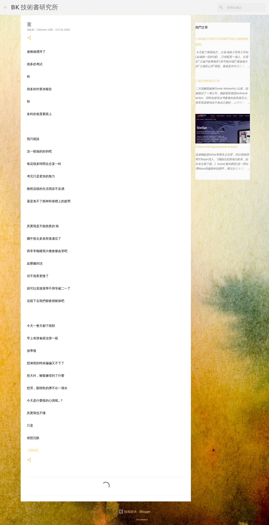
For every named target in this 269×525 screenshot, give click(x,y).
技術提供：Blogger (135, 511)
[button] (29, 38)
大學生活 (33, 450)
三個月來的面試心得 (207, 80)
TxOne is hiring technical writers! (216, 146)
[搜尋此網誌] (245, 7)
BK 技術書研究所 (34, 7)
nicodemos (142, 519)
